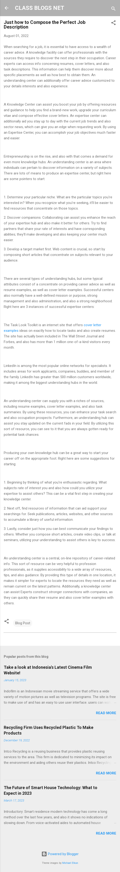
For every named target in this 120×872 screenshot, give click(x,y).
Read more (106, 713)
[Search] (113, 9)
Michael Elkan (70, 863)
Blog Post (22, 623)
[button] (113, 23)
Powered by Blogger (60, 854)
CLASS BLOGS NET (39, 8)
